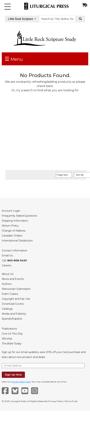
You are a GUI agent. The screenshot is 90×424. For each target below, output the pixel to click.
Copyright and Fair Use (16, 298)
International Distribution (17, 240)
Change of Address (13, 230)
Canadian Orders (12, 235)
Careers (6, 265)
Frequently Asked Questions (19, 215)
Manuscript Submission (16, 288)
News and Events (13, 279)
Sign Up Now (13, 374)
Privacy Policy (55, 401)
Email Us (7, 255)
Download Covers (13, 303)
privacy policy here (21, 381)
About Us (7, 274)
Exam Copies (10, 293)
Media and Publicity (14, 313)
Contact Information (14, 250)
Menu (14, 59)
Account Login (11, 210)
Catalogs (7, 308)
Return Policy (10, 225)
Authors (7, 284)
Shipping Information (15, 220)
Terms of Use (71, 401)
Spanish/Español (12, 318)
